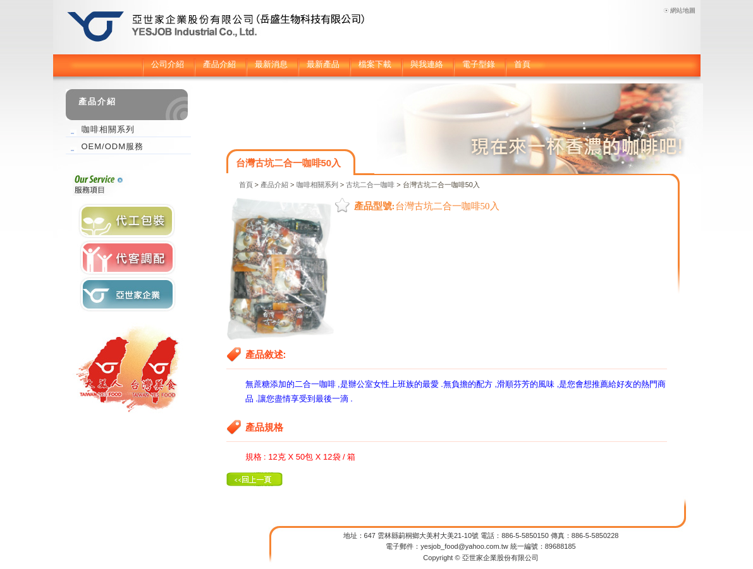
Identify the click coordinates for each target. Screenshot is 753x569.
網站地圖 (682, 10)
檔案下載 (374, 64)
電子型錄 (478, 64)
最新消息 (271, 64)
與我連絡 (426, 64)
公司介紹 (167, 64)
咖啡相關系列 (317, 184)
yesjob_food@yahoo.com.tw (464, 546)
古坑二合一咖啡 (370, 184)
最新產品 (323, 64)
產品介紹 (219, 64)
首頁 (522, 64)
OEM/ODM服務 (113, 146)
